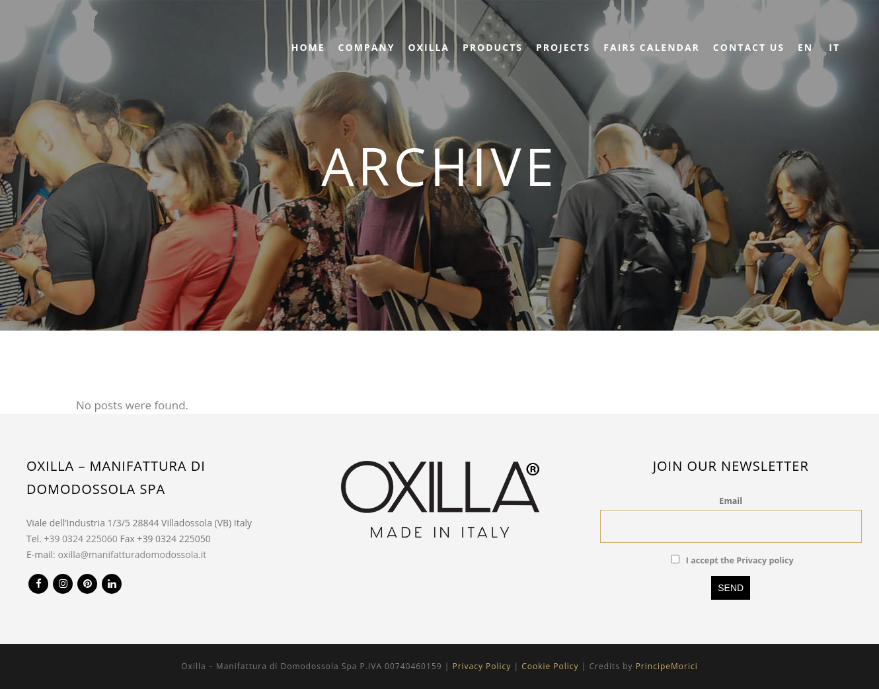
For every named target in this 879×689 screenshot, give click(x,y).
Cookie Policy (549, 666)
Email (730, 501)
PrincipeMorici (667, 666)
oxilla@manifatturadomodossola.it (131, 554)
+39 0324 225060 (80, 538)
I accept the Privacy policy (740, 560)
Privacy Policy (481, 666)
